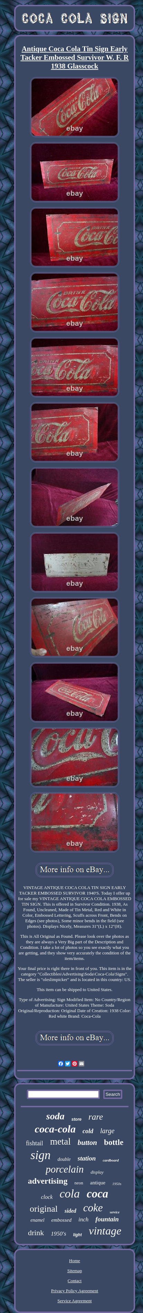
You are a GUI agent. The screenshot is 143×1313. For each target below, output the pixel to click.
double (63, 1159)
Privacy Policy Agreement (74, 1290)
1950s (116, 1184)
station (87, 1158)
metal (60, 1141)
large (107, 1131)
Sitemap (74, 1270)
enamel (37, 1220)
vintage (105, 1230)
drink (36, 1232)
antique (97, 1182)
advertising (48, 1180)
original (44, 1209)
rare (95, 1116)
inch (83, 1219)
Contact (75, 1280)
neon (78, 1182)
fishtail (34, 1143)
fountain (107, 1219)
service (115, 1212)
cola (69, 1193)
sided (70, 1211)
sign (40, 1155)
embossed (61, 1220)
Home (74, 1260)
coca (97, 1193)
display (97, 1172)
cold (88, 1131)
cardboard (110, 1160)
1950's (58, 1233)
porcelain (65, 1169)
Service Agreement (74, 1300)
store (77, 1119)
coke (93, 1208)
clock (47, 1197)
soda (55, 1116)
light (77, 1234)
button (87, 1142)
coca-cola (55, 1129)
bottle (113, 1142)
